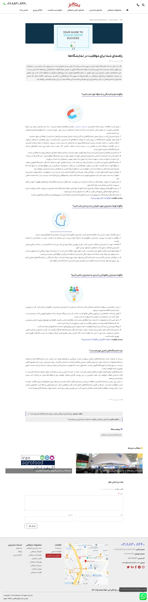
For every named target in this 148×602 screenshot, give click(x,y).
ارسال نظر (30, 526)
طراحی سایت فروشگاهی (20, 599)
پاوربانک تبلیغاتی (36, 562)
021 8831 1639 (119, 549)
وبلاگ (20, 551)
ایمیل (70, 515)
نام (122, 515)
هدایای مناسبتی (95, 10)
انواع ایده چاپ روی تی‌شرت (101, 198)
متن (120, 493)
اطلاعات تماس (56, 551)
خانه (121, 20)
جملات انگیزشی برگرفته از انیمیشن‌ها (96, 339)
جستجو (19, 548)
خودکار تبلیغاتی (36, 551)
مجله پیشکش (113, 20)
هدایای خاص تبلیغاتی (75, 10)
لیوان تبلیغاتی (37, 569)
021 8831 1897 (130, 549)
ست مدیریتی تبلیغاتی (34, 548)
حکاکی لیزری (38, 10)
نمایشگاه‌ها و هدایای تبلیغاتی (98, 20)
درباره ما (58, 548)
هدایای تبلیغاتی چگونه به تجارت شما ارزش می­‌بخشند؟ (94, 419)
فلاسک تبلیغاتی (36, 572)
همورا (5, 599)
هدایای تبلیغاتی (81, 126)
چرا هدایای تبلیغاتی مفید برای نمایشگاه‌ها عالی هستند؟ (55, 414)
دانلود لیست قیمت (55, 10)
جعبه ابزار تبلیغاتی (35, 555)
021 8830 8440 (133, 545)
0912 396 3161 (129, 554)
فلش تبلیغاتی (37, 558)
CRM (9, 599)
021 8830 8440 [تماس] (16, 3)
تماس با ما (24, 10)
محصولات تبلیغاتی (114, 10)
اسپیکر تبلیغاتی (36, 565)
